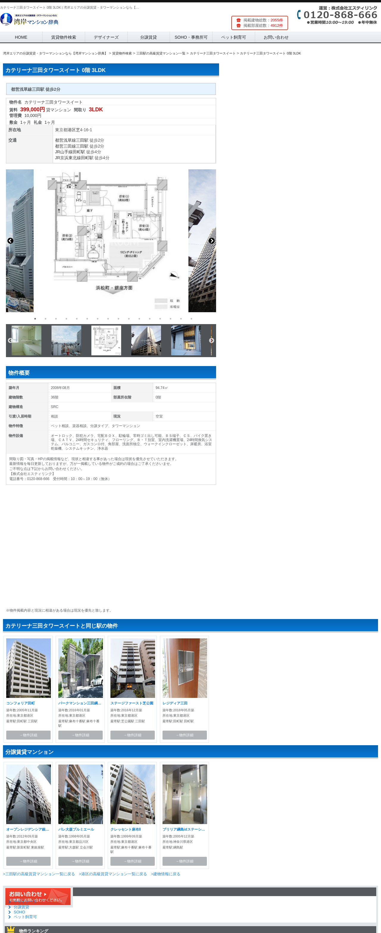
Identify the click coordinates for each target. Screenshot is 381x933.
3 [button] (56, 319)
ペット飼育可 (233, 37)
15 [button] (181, 319)
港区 (72, 129)
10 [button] (129, 319)
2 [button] (46, 319)
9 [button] (118, 319)
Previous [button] (10, 241)
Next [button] (212, 241)
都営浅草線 (65, 140)
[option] (111, 240)
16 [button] (191, 319)
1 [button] (35, 319)
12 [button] (150, 319)
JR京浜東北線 (68, 157)
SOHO (19, 912)
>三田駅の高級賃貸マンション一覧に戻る (39, 874)
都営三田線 (65, 146)
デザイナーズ (106, 37)
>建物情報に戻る (165, 874)
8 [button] (108, 319)
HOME (21, 37)
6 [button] (87, 319)
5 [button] (77, 319)
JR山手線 (64, 151)
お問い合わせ (276, 37)
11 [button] (139, 319)
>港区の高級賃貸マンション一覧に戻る (113, 874)
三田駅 (82, 140)
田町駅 (79, 151)
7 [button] (98, 319)
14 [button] (171, 319)
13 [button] (160, 319)
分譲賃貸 (148, 37)
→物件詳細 (28, 735)
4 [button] (66, 319)
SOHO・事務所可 (191, 37)
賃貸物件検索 (63, 37)
